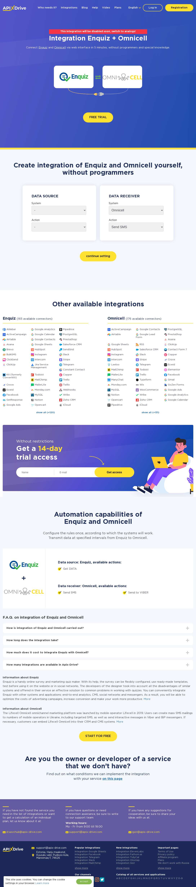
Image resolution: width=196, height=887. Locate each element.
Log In (153, 8)
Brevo (10, 350)
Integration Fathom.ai (129, 855)
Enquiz (43, 47)
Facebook (12, 395)
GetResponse (14, 400)
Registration (179, 8)
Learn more (42, 883)
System (36, 203)
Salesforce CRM (72, 345)
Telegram (68, 365)
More (147, 699)
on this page (112, 778)
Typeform (145, 380)
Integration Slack (85, 860)
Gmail (171, 380)
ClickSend (12, 360)
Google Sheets (43, 345)
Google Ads (13, 405)
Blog (85, 8)
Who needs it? (47, 8)
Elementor (174, 370)
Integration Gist (125, 863)
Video (106, 8)
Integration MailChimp (88, 863)
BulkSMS (11, 355)
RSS (142, 345)
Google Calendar (45, 334)
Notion (39, 400)
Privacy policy (166, 855)
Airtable (11, 340)
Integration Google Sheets (90, 852)
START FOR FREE (98, 736)
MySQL (39, 395)
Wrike (66, 395)
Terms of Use (165, 852)
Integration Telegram (87, 857)
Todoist (39, 375)
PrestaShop (70, 340)
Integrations (69, 8)
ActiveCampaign (16, 334)
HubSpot (40, 350)
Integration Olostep (128, 860)
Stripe (66, 360)
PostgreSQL (70, 334)
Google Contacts (45, 340)
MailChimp (41, 380)
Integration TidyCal (127, 857)
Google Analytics (45, 329)
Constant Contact (74, 370)
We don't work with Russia (173, 863)
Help (95, 8)
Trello (66, 380)
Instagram (41, 355)
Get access (114, 472)
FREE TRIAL (98, 117)
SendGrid (68, 350)
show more (81, 868)
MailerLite (40, 385)
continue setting (98, 256)
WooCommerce (149, 390)
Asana (10, 345)
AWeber (11, 329)
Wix (142, 385)
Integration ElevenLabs (130, 852)
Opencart (40, 405)
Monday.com (42, 390)
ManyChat (117, 380)
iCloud (67, 405)
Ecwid (10, 390)
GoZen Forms (176, 385)
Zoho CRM (69, 400)
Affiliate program (168, 857)
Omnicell (60, 47)
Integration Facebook (88, 855)
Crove (10, 385)
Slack (66, 355)
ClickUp (10, 365)
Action (36, 220)
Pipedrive (68, 329)
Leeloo (115, 365)
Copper (67, 375)
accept (84, 882)
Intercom (40, 360)
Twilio (66, 385)
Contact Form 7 (177, 350)
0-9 (180, 878)
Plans (117, 8)
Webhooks (69, 390)
